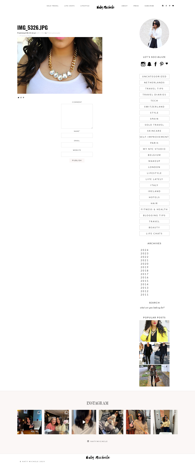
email (77, 141)
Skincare (154, 131)
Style (154, 112)
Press (136, 6)
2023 (145, 253)
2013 (145, 287)
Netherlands (154, 82)
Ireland (154, 191)
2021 (145, 260)
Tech (154, 100)
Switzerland (154, 106)
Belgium (154, 155)
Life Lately (154, 179)
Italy (154, 185)
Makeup (154, 161)
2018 (145, 270)
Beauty (154, 227)
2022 (145, 256)
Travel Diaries (154, 94)
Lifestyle (85, 6)
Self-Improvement (154, 137)
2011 (145, 294)
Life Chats (69, 6)
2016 (145, 277)
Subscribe (149, 6)
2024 (145, 250)
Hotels (154, 197)
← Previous (22, 35)
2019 (145, 267)
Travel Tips (154, 88)
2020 (145, 263)
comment (77, 102)
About (125, 6)
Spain (154, 118)
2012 (145, 291)
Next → (31, 35)
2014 (145, 284)
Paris (154, 143)
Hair (154, 203)
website (77, 150)
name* (77, 131)
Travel (154, 221)
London (154, 167)
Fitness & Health (154, 209)
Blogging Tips (154, 215)
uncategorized (154, 76)
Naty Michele (105, 7)
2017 (145, 274)
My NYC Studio (154, 149)
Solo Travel (53, 6)
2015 (145, 280)
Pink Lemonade (53, 33)
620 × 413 (40, 33)
